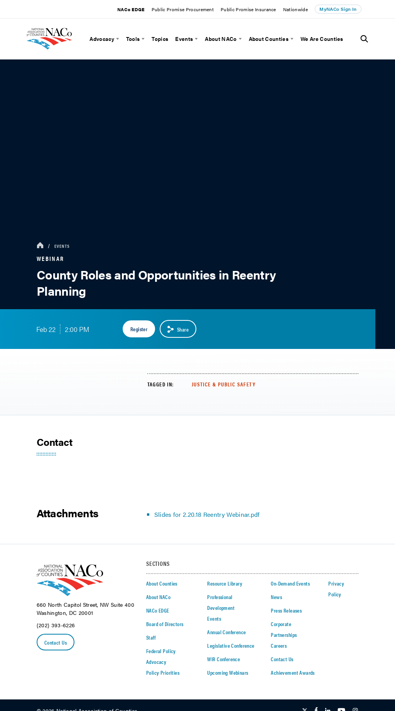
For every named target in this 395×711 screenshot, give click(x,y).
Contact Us (55, 642)
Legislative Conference (230, 645)
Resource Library (224, 583)
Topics (160, 38)
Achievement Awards (293, 672)
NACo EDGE (131, 9)
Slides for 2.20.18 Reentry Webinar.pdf (207, 514)
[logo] (60, 52)
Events (184, 38)
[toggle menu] (116, 39)
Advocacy (101, 38)
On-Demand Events (290, 583)
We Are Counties (321, 38)
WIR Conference (223, 659)
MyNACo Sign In (337, 8)
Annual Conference (226, 632)
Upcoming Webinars (227, 672)
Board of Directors (165, 624)
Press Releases (286, 610)
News (276, 597)
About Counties (269, 38)
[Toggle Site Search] (364, 39)
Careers (279, 645)
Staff (150, 637)
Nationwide (295, 9)
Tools (133, 38)
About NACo (220, 38)
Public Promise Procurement (183, 9)
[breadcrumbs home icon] (40, 245)
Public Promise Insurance (248, 9)
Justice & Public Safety (223, 384)
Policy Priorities (162, 672)
